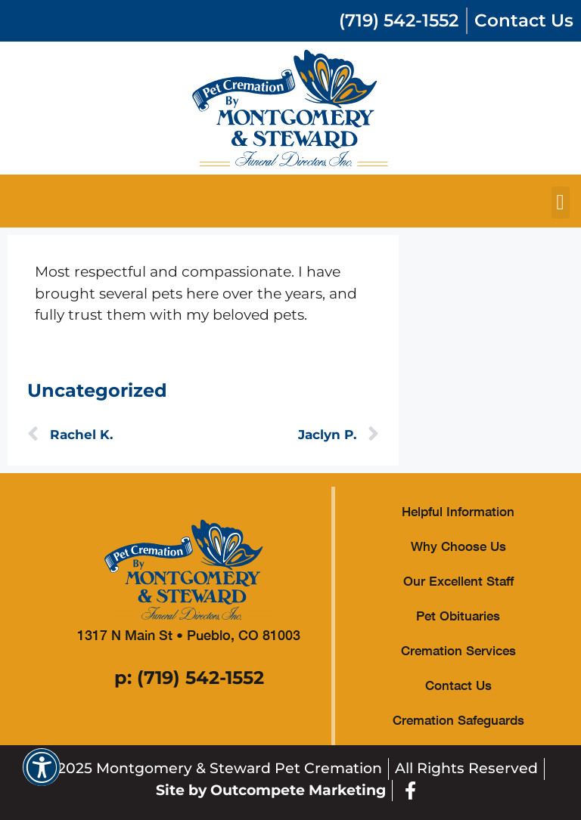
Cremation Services (458, 650)
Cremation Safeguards (458, 720)
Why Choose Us (458, 546)
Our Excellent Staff (458, 581)
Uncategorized (97, 390)
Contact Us (458, 685)
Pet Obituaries (458, 616)
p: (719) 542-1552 (189, 677)
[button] (560, 202)
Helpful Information (458, 511)
